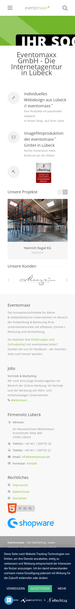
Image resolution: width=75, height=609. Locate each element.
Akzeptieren (40, 588)
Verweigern (15, 588)
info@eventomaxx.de (36, 457)
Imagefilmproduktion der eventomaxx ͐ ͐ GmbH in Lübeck (43, 139)
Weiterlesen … (21, 400)
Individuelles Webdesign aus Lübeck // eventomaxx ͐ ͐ (45, 99)
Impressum (20, 485)
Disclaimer (20, 498)
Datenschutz (21, 492)
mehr (62, 588)
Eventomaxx (16, 542)
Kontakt (32, 463)
